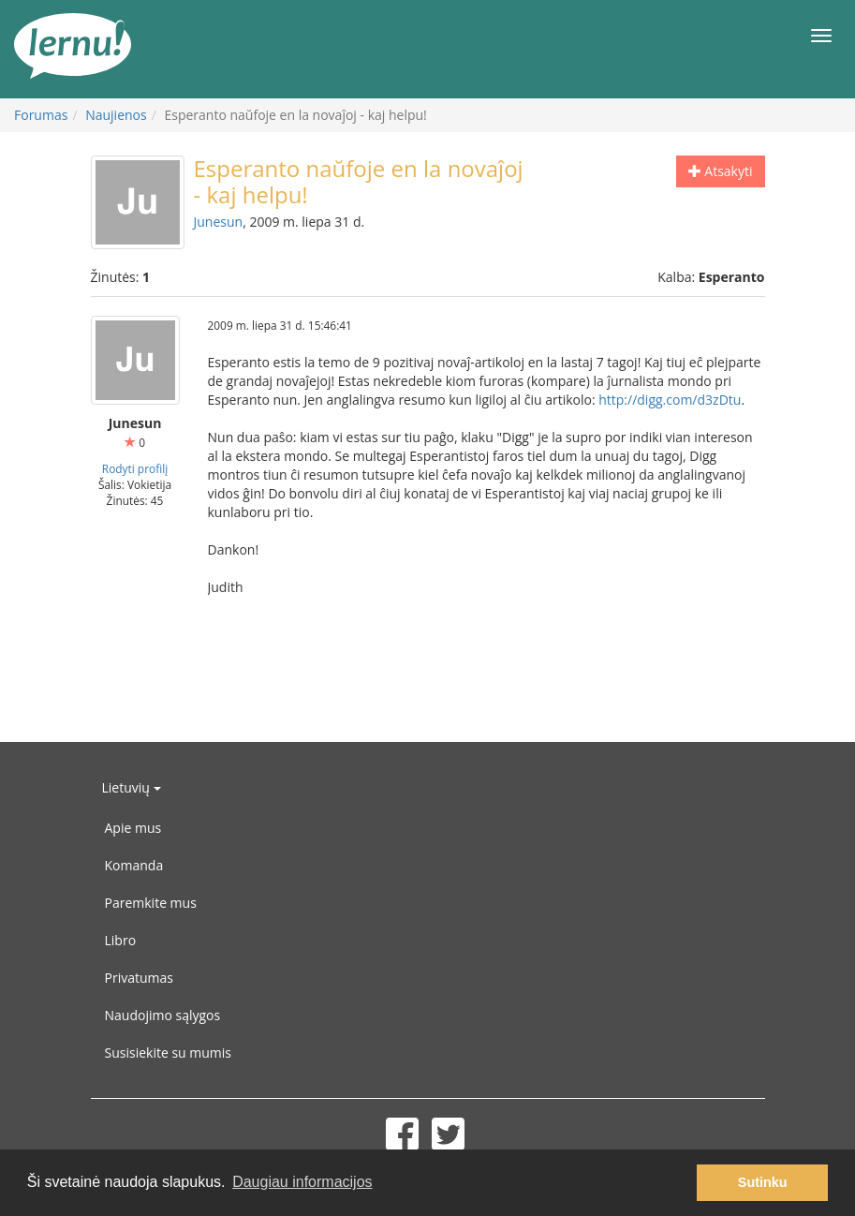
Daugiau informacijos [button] (302, 1182)
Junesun (218, 221)
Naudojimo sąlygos (163, 1015)
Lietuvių (131, 787)
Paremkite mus (151, 903)
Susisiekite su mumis (168, 1052)
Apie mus (133, 828)
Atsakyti (720, 171)
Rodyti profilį (135, 468)
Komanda (134, 865)
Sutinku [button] (763, 1182)
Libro (121, 940)
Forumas (40, 115)
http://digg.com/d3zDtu (669, 399)
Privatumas (139, 977)
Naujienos (116, 115)
